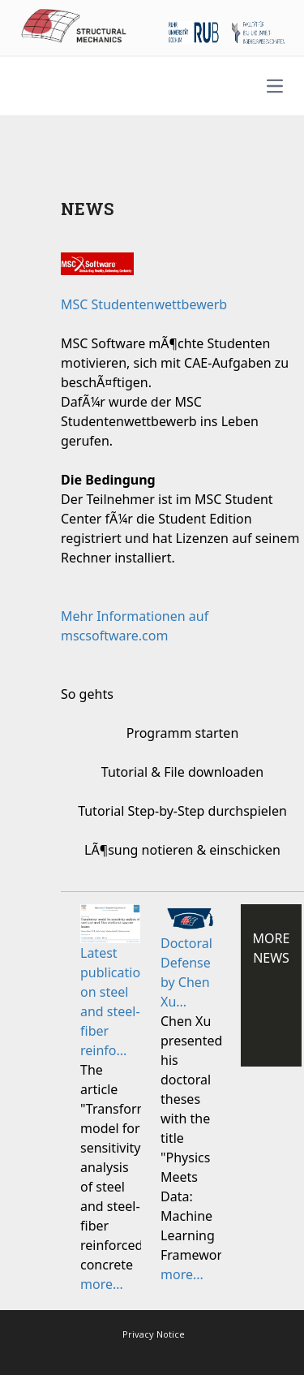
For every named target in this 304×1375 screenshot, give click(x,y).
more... (101, 1284)
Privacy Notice (153, 1334)
